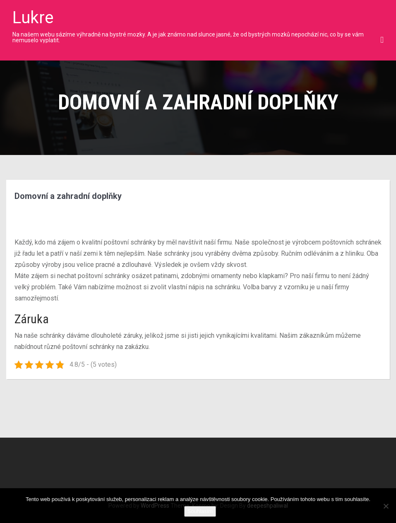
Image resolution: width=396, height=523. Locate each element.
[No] (386, 506)
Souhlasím (200, 511)
